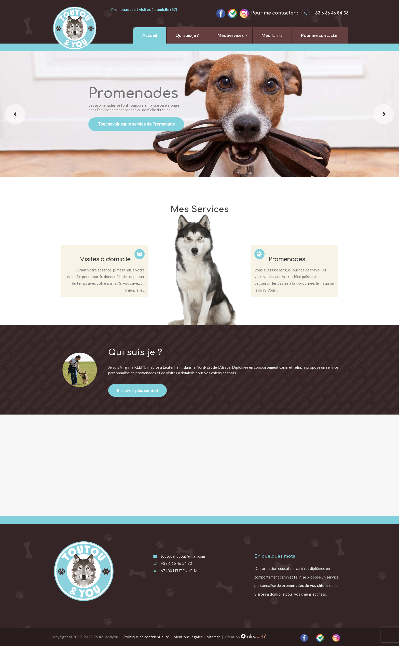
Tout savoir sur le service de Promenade (136, 124)
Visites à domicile (105, 259)
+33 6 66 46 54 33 (176, 563)
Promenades (287, 259)
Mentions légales (188, 637)
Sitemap (214, 637)
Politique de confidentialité (146, 637)
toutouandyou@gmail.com (183, 556)
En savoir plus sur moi (137, 390)
